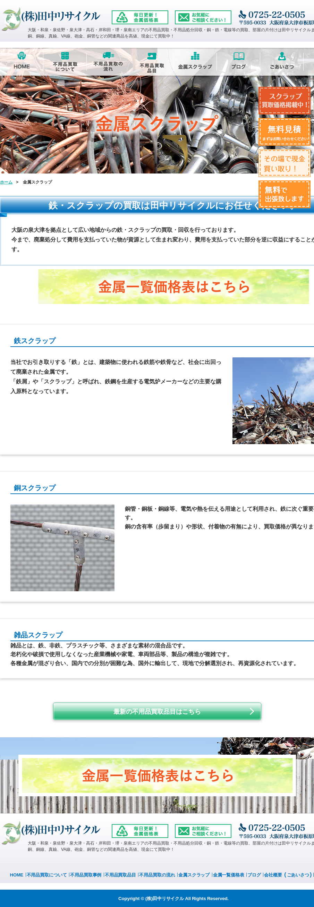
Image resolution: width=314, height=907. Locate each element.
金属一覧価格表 (228, 875)
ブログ (254, 875)
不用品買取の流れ (157, 875)
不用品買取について (47, 875)
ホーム (6, 182)
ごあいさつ (298, 875)
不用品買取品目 (120, 875)
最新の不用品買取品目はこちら (157, 711)
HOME (17, 875)
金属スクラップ (194, 875)
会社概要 (273, 875)
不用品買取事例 (85, 875)
